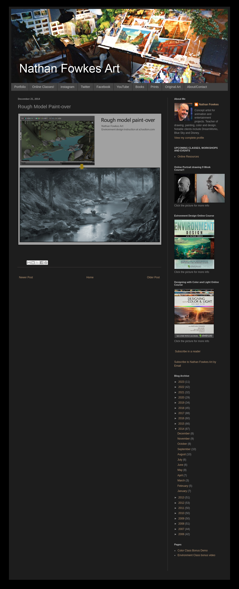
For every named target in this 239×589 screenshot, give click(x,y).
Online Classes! (43, 87)
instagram (67, 87)
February (183, 485)
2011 (181, 508)
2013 (181, 497)
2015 (181, 423)
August (182, 454)
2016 (181, 418)
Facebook (103, 87)
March (181, 480)
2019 (181, 402)
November (184, 438)
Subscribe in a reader (187, 351)
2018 (181, 408)
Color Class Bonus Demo (193, 550)
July (180, 459)
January (182, 491)
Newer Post (26, 277)
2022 (181, 387)
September (184, 449)
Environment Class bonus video (196, 555)
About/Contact (197, 87)
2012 (181, 502)
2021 (181, 392)
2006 (181, 534)
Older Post (153, 277)
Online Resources (188, 156)
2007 (181, 529)
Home (90, 277)
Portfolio (20, 87)
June (180, 464)
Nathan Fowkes (209, 104)
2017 (181, 413)
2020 (181, 397)
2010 (181, 513)
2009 (181, 518)
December (184, 433)
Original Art (172, 87)
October (182, 443)
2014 (181, 428)
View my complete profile (189, 137)
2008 (181, 523)
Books (140, 87)
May (180, 470)
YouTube (123, 87)
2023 (181, 381)
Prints (155, 87)
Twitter (85, 87)
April (180, 475)
